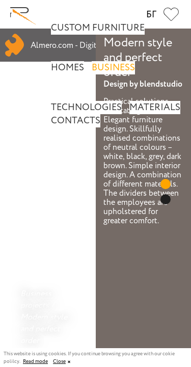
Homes (67, 67)
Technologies (86, 107)
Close (59, 361)
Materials (154, 107)
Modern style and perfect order (43, 329)
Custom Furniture (98, 28)
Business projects (35, 299)
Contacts (75, 120)
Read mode (35, 361)
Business (113, 67)
